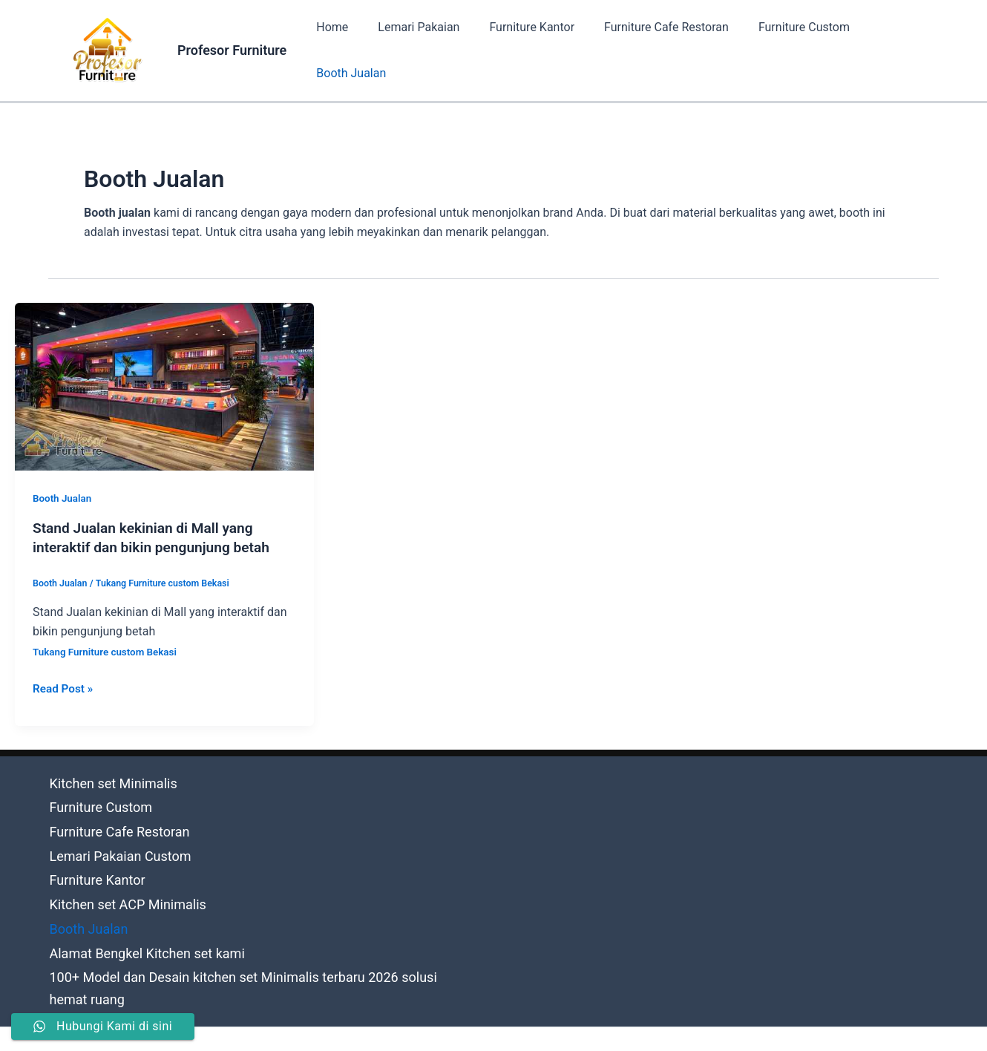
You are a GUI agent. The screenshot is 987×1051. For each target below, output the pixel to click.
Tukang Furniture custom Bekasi (167, 582)
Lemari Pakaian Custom (111, 838)
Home (339, 50)
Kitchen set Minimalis (105, 779)
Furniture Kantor (527, 50)
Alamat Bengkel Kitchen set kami (135, 916)
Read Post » (64, 686)
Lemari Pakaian (420, 50)
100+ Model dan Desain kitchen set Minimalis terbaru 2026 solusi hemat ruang (255, 936)
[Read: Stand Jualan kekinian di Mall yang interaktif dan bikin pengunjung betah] (164, 386)
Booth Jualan (892, 50)
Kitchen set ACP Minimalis (118, 877)
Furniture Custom (787, 50)
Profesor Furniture (231, 50)
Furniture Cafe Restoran (656, 50)
